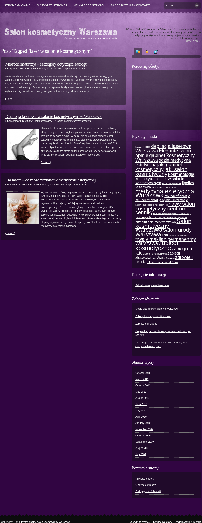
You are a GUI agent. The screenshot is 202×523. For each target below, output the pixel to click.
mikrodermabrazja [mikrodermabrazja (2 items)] (177, 196)
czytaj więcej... (193, 41)
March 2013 (141, 379)
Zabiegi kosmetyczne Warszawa (153, 316)
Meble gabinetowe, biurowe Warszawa (156, 308)
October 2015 (143, 373)
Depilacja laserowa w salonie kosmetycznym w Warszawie (53, 116)
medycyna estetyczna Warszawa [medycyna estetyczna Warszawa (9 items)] (164, 193)
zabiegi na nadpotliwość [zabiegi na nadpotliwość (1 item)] (155, 253)
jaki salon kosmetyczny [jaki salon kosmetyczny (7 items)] (161, 171)
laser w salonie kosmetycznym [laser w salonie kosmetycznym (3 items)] (159, 180)
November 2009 (144, 429)
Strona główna (17, 5)
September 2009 (144, 441)
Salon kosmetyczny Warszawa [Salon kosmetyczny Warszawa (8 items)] (163, 225)
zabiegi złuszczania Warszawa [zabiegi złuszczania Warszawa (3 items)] (157, 255)
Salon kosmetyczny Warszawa (68, 68)
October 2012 (143, 385)
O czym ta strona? (52, 5)
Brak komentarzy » (37, 68)
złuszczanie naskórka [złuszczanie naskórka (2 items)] (162, 262)
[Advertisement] (166, 100)
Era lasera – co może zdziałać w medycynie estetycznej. (51, 180)
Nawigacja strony (89, 5)
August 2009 (142, 448)
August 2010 (142, 398)
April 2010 (141, 416)
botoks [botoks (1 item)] (138, 147)
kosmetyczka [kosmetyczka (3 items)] (146, 178)
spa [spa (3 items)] (165, 235)
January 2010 (143, 423)
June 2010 (141, 404)
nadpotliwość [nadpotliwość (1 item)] (161, 205)
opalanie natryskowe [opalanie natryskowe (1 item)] (161, 213)
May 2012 (140, 391)
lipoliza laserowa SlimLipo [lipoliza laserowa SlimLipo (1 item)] (164, 187)
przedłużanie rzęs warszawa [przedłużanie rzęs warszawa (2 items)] (155, 222)
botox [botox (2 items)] (147, 147)
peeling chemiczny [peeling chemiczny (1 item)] (181, 213)
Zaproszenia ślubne (146, 323)
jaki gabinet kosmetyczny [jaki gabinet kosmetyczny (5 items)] (158, 167)
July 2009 (140, 454)
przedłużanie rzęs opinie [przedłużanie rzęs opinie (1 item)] (175, 217)
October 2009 (143, 435)
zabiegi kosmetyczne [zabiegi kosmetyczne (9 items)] (156, 245)
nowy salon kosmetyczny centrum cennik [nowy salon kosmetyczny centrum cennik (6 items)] (165, 208)
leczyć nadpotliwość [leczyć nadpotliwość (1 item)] (171, 183)
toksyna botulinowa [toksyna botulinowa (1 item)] (178, 235)
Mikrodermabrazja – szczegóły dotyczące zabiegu (46, 64)
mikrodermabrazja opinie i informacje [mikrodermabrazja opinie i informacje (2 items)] (161, 200)
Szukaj (197, 5)
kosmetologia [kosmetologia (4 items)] (181, 174)
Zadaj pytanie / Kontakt (130, 5)
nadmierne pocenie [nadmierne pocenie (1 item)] (144, 205)
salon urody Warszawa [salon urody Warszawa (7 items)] (163, 232)
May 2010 (140, 410)
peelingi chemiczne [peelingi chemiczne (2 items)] (149, 217)
